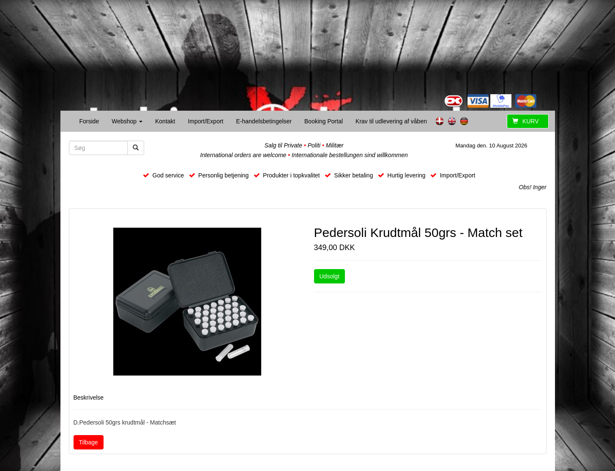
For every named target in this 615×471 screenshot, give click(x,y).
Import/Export (205, 121)
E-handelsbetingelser (264, 121)
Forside (89, 121)
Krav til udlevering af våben (391, 121)
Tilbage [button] (88, 442)
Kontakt (165, 121)
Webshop (127, 121)
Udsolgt (329, 276)
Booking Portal (323, 121)
